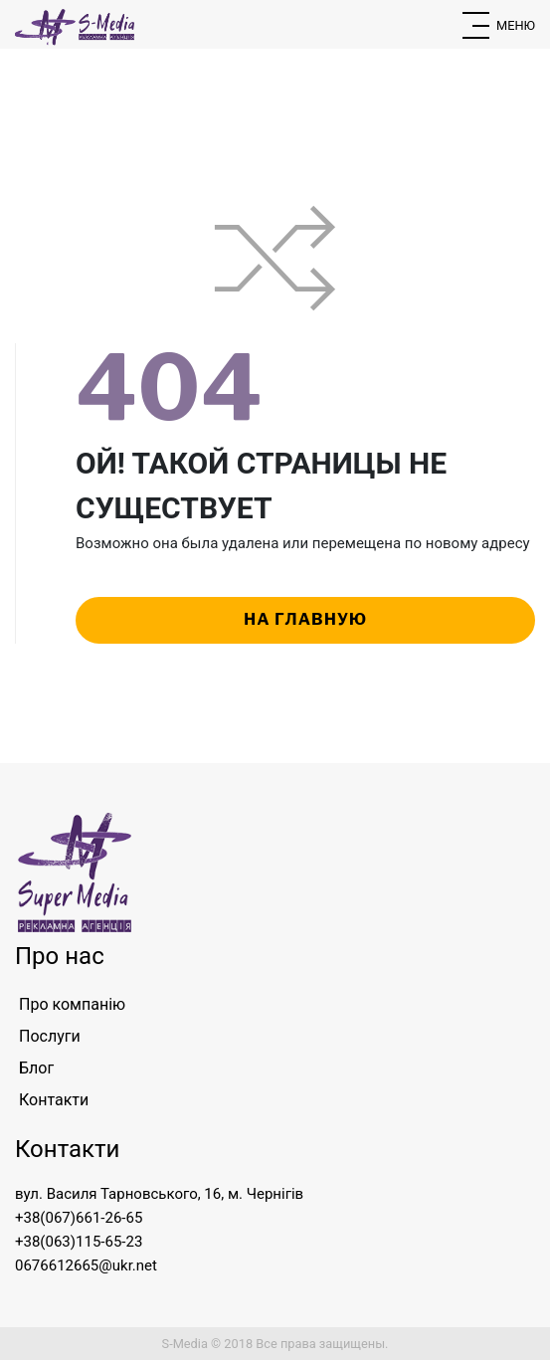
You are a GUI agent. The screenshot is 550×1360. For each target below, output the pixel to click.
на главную (305, 619)
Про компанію (72, 1004)
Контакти (54, 1099)
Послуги (50, 1036)
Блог (36, 1068)
